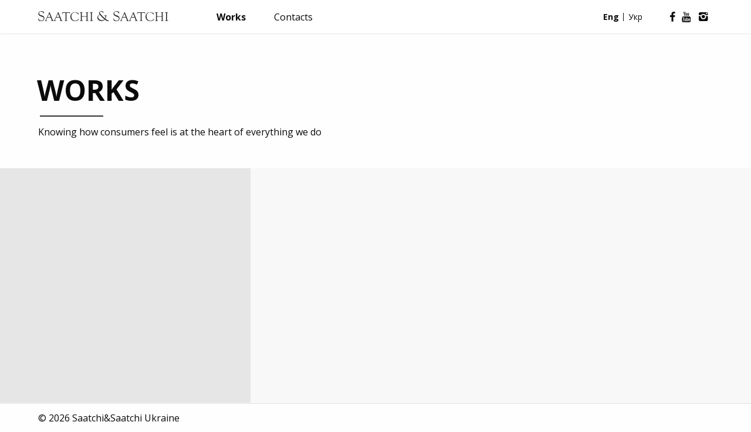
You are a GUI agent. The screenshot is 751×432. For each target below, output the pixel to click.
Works (231, 17)
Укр (635, 16)
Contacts (293, 17)
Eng (611, 16)
